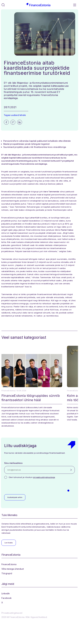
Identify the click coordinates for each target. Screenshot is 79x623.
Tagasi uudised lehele (15, 115)
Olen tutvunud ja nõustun (32, 477)
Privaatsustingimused (11, 613)
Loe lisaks (9, 543)
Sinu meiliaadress (13, 463)
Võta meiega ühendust (12, 569)
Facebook (6, 598)
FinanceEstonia (8, 564)
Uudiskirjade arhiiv (14, 497)
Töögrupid (6, 573)
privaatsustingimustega (44, 477)
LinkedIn (5, 593)
